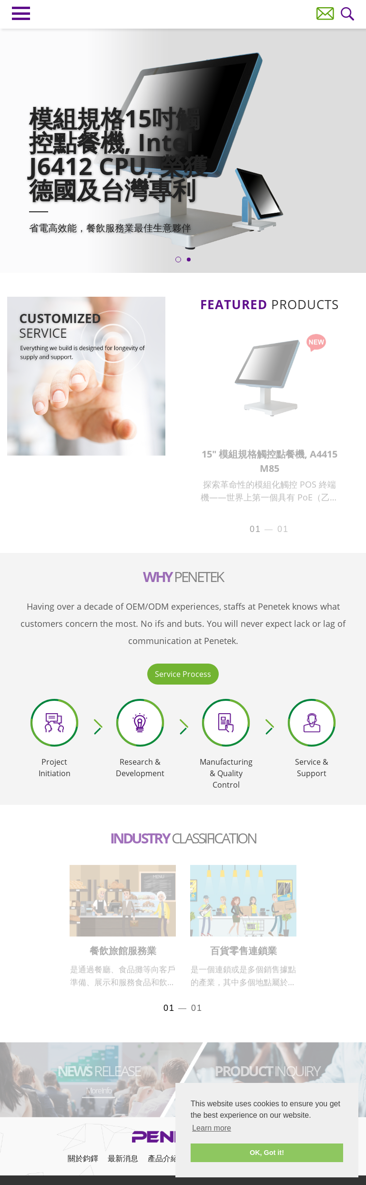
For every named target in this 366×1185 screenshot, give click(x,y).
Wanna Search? (348, 14)
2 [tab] (189, 259)
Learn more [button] (211, 1128)
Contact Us (325, 13)
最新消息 (123, 1158)
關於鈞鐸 (83, 1158)
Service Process (183, 674)
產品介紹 (163, 1158)
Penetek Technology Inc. (183, 12)
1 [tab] (178, 259)
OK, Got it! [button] (267, 1152)
